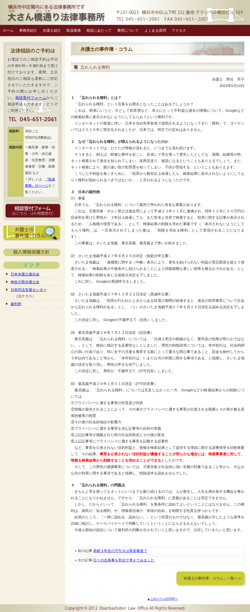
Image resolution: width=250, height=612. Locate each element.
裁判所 (16, 304)
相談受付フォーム (30, 98)
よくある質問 (155, 30)
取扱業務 (73, 30)
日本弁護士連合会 (25, 274)
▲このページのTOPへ (162, 598)
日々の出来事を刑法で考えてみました (123, 560)
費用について (128, 30)
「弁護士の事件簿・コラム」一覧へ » (210, 578)
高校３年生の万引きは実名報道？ (120, 551)
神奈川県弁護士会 (25, 282)
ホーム (8, 30)
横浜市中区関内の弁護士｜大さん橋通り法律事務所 (125, 12)
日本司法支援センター (29, 290)
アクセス (179, 30)
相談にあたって (99, 30)
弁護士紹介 (52, 30)
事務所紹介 (28, 30)
